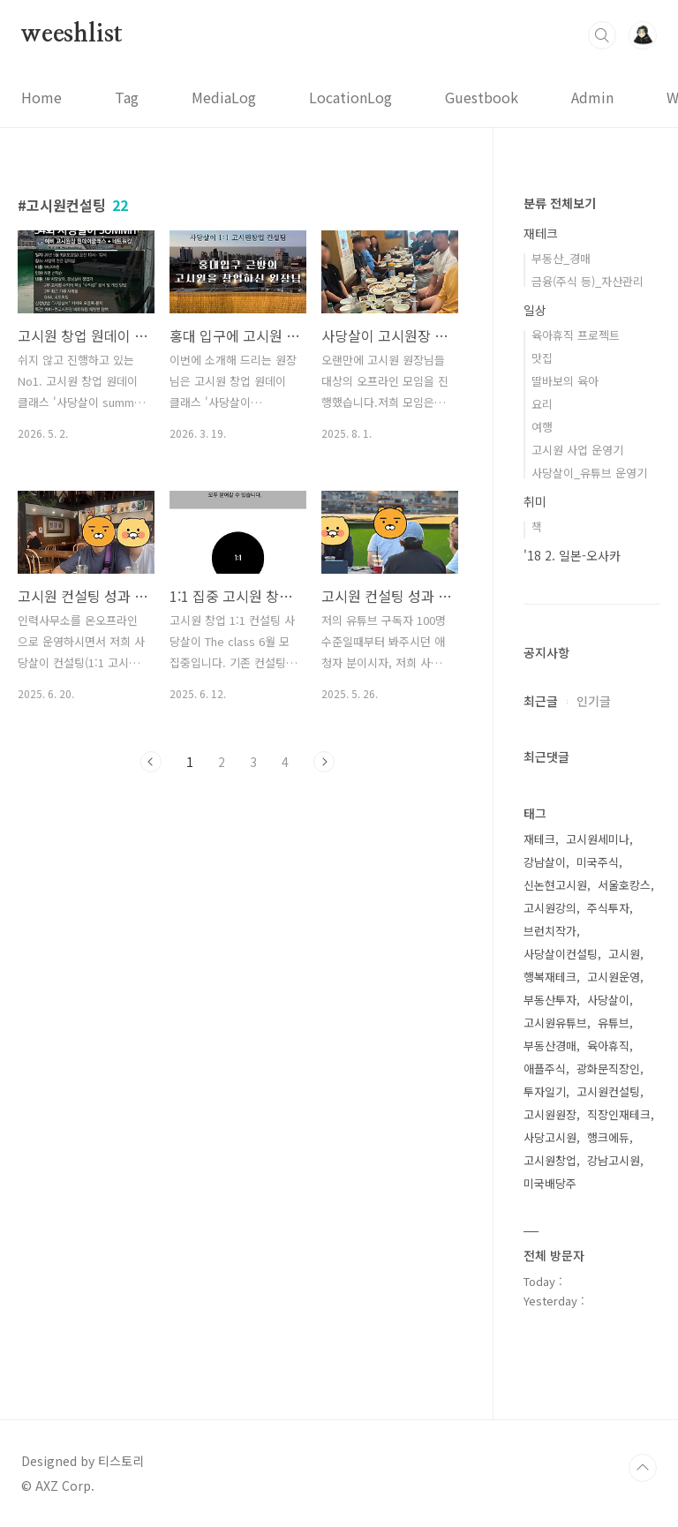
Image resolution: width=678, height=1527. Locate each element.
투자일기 (545, 1091)
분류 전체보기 (560, 203)
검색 (602, 35)
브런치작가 (550, 930)
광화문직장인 (608, 1068)
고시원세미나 (597, 839)
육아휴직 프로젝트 (575, 335)
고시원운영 (613, 976)
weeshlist (72, 34)
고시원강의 (550, 907)
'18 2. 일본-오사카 (572, 555)
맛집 (542, 358)
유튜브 (613, 1022)
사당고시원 (550, 1137)
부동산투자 (550, 999)
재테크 (541, 233)
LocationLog (350, 97)
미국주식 (597, 862)
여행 (542, 426)
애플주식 (545, 1068)
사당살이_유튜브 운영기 (589, 472)
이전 (151, 761)
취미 (535, 501)
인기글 (593, 701)
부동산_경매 (561, 258)
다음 (324, 761)
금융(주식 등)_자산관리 (587, 281)
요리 (542, 403)
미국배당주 (550, 1183)
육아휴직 (608, 1045)
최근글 (541, 701)
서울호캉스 (624, 884)
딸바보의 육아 (565, 380)
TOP (643, 1468)
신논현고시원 (555, 884)
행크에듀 (608, 1137)
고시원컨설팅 (608, 1091)
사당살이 (608, 999)
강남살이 (545, 862)
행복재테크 (550, 976)
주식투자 (608, 907)
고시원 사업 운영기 (577, 449)
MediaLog (224, 97)
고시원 (624, 953)
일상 (535, 310)
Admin (592, 97)
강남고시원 (613, 1160)
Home (41, 97)
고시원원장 (550, 1114)
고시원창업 (550, 1160)
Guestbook (481, 97)
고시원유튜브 (555, 1022)
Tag (127, 97)
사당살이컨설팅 (561, 953)
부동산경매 (550, 1045)
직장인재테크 (619, 1114)
